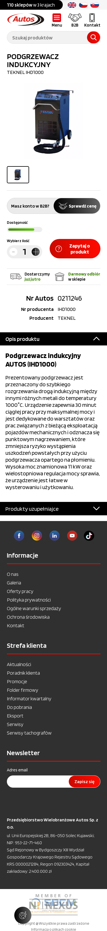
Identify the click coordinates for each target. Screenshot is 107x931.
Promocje (17, 681)
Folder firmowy (22, 690)
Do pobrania (19, 707)
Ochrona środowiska (28, 617)
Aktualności (19, 664)
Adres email (17, 770)
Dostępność (17, 222)
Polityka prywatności (29, 600)
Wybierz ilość (18, 240)
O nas (13, 574)
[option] (53, 904)
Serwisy (15, 724)
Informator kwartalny (29, 698)
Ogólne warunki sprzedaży (34, 608)
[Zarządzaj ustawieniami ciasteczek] (22, 915)
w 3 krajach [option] (31, 5)
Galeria (14, 583)
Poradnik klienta (23, 673)
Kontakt (15, 625)
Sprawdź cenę (76, 206)
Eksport (15, 716)
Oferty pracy (20, 591)
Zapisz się (84, 781)
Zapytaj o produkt (72, 249)
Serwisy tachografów (29, 733)
